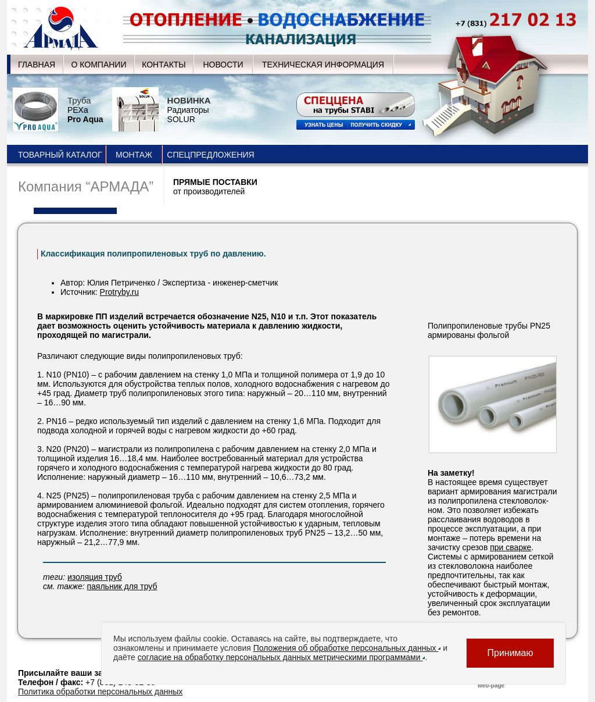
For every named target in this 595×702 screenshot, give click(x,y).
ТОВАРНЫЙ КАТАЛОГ (60, 154)
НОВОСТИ (223, 64)
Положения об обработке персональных (347, 648)
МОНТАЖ (134, 154)
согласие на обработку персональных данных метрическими (281, 657)
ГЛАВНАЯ (36, 64)
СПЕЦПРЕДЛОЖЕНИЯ (210, 154)
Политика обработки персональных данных (100, 691)
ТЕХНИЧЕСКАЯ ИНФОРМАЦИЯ (323, 64)
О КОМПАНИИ (99, 64)
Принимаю (510, 653)
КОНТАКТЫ (164, 64)
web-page (491, 685)
